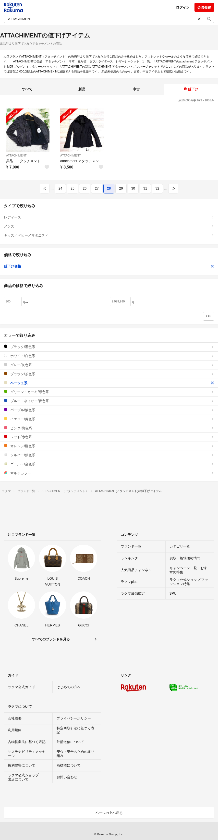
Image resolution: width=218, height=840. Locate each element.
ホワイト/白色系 (109, 356)
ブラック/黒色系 (109, 347)
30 (133, 188)
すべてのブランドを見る (51, 639)
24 (60, 188)
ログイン (183, 7)
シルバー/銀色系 (109, 455)
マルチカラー (109, 473)
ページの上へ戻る (109, 813)
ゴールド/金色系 (109, 464)
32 (157, 188)
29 (121, 188)
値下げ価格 (109, 266)
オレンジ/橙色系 (109, 446)
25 (72, 188)
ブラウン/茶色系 (109, 374)
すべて (27, 89)
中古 (136, 89)
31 (145, 188)
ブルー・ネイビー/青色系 (109, 401)
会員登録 (204, 7)
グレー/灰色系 (109, 365)
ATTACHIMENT (16, 155)
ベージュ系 (109, 383)
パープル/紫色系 (109, 410)
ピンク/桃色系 (109, 428)
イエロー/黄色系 (109, 419)
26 (85, 188)
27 (97, 188)
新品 (81, 89)
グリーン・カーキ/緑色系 (109, 392)
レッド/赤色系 (109, 437)
